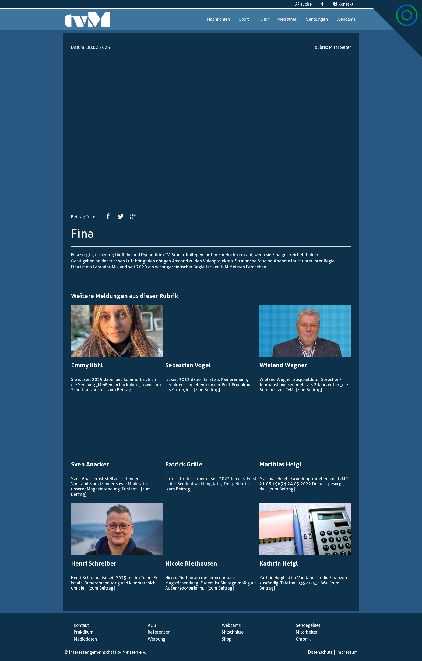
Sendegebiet (308, 625)
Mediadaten (85, 639)
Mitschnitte (233, 632)
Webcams (346, 19)
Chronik (303, 639)
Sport (243, 19)
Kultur (263, 19)
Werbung (156, 639)
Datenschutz (320, 652)
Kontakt (81, 625)
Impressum (347, 652)
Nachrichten (218, 19)
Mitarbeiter (340, 47)
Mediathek (287, 19)
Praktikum (83, 632)
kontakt (343, 4)
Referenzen (159, 632)
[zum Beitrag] (119, 389)
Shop (226, 639)
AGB (152, 625)
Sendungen (317, 19)
